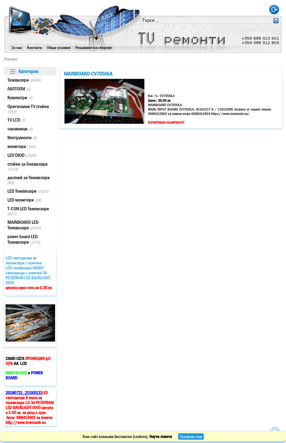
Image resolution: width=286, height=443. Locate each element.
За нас (16, 47)
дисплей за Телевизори (28, 180)
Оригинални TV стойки (28, 109)
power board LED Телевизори (23, 239)
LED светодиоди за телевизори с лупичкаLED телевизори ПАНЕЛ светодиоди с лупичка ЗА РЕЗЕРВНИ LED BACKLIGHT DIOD (29, 272)
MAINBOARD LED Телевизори (24, 224)
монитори (21, 146)
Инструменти (22, 137)
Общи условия (59, 47)
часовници (20, 128)
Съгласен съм (191, 436)
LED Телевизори (27, 191)
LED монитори (24, 200)
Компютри (20, 97)
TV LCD (16, 120)
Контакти (34, 47)
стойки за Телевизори (27, 166)
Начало (10, 59)
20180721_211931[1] (24, 392)
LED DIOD (21, 155)
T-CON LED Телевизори (28, 211)
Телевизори (24, 80)
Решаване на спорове (93, 47)
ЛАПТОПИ (18, 89)
